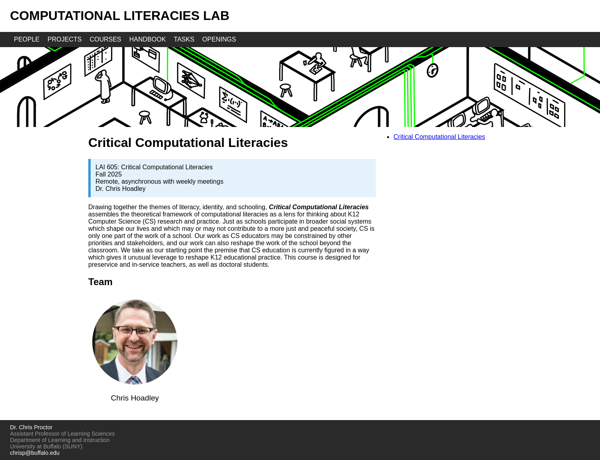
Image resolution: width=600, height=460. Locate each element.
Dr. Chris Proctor (31, 427)
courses (105, 39)
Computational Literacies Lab (119, 15)
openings (219, 39)
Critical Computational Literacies (439, 136)
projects (64, 39)
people (27, 39)
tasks (184, 39)
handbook (147, 39)
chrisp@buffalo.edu (35, 453)
